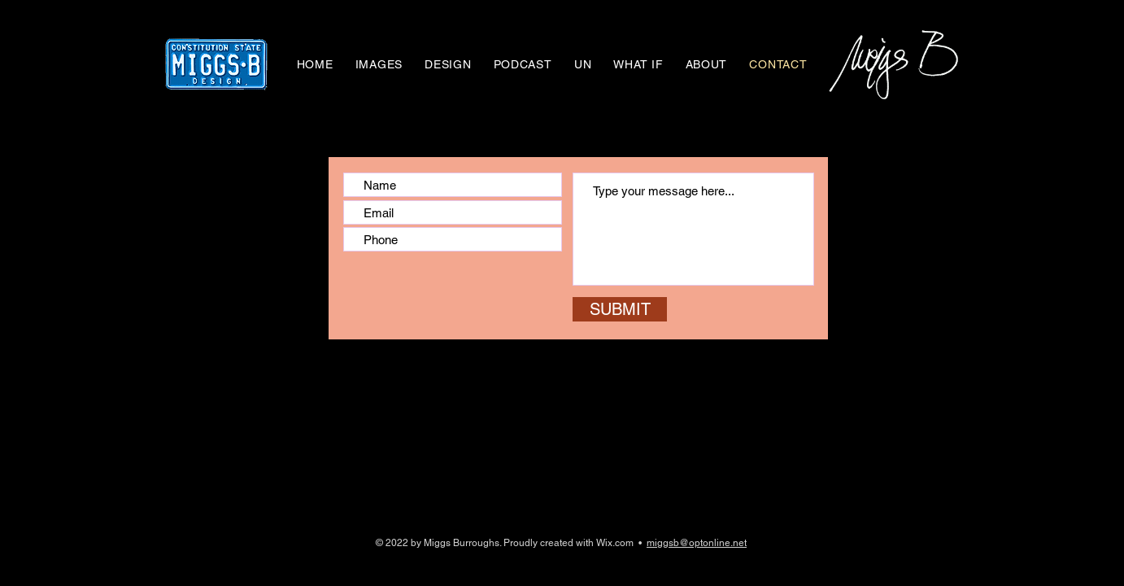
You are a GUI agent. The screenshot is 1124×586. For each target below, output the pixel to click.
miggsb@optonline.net (697, 543)
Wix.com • (621, 543)
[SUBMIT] (620, 309)
